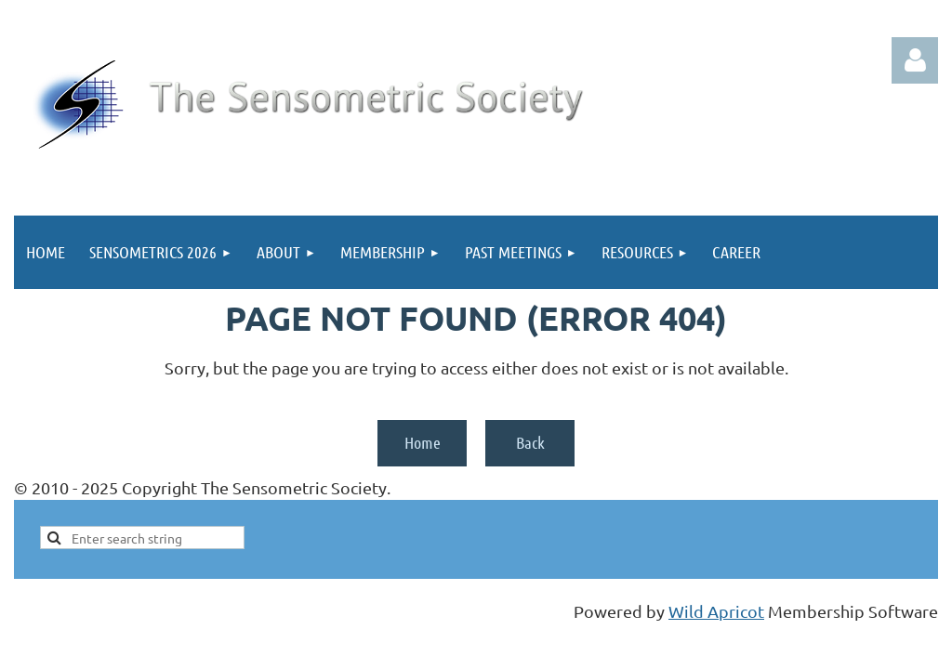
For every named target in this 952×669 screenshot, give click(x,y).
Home (422, 442)
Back (530, 442)
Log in (915, 60)
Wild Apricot (716, 611)
